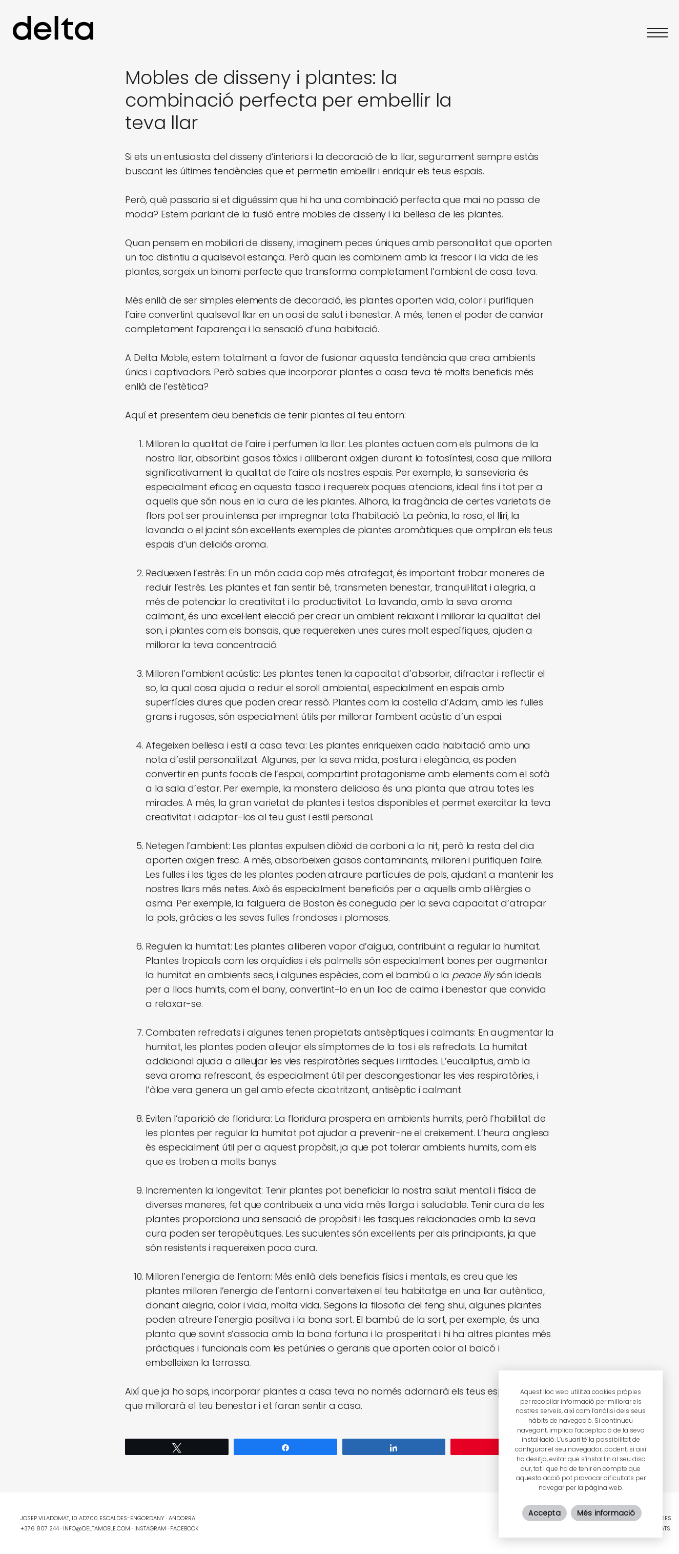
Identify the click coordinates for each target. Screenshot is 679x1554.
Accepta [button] (544, 1513)
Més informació (606, 1513)
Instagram (150, 1528)
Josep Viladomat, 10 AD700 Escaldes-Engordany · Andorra (107, 1518)
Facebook (184, 1528)
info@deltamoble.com (96, 1528)
